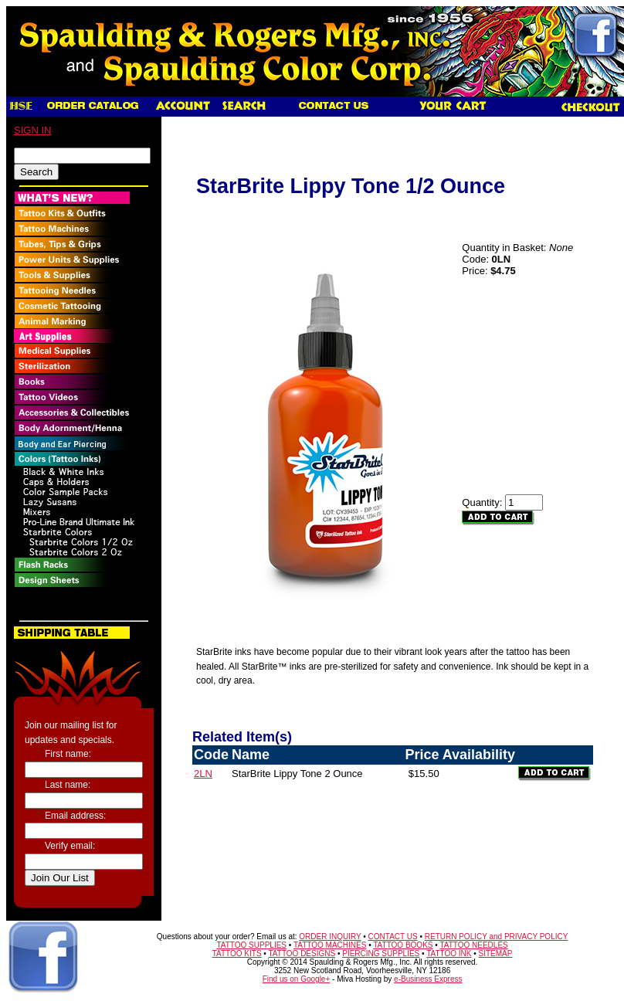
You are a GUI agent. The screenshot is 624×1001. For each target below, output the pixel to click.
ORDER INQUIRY (330, 936)
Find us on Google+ (297, 979)
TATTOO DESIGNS (301, 953)
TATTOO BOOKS (402, 945)
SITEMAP (496, 953)
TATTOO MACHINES (329, 945)
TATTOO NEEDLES (473, 945)
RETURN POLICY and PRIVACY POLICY (496, 936)
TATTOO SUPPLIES (251, 945)
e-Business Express (428, 979)
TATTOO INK (448, 953)
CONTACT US (393, 936)
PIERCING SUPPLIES (380, 953)
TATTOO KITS (237, 953)
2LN (203, 773)
